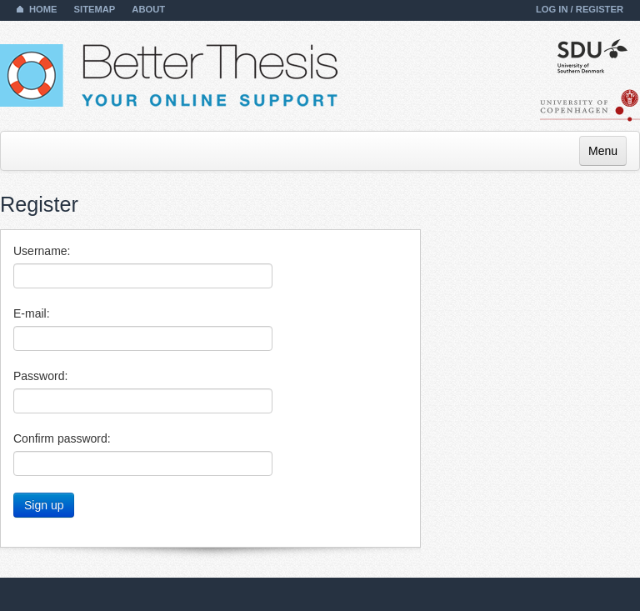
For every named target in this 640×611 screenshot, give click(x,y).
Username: (41, 251)
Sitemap (95, 9)
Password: (40, 376)
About (148, 9)
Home (43, 9)
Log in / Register (579, 9)
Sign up (43, 505)
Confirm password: (62, 438)
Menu (603, 151)
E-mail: (31, 313)
